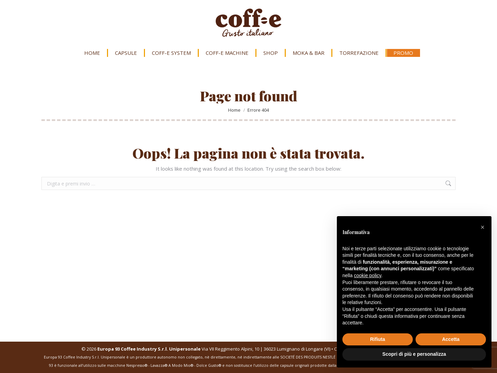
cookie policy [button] (367, 275)
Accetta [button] (451, 339)
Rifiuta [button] (377, 339)
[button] (482, 227)
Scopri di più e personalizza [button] (414, 354)
